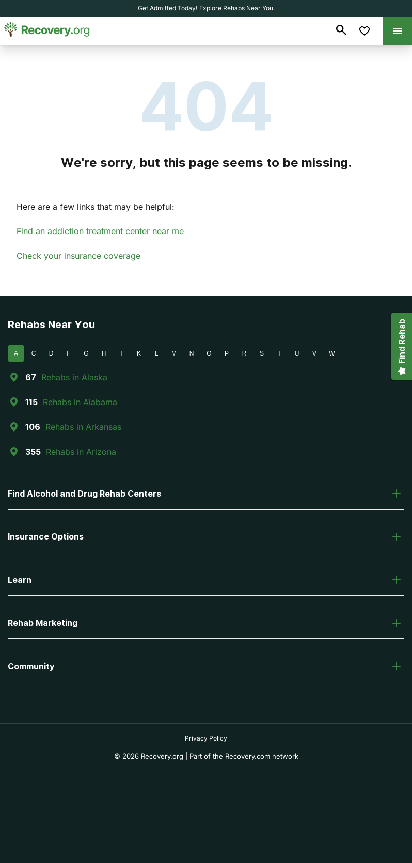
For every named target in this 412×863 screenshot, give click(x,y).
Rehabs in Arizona (81, 451)
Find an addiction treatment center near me (100, 231)
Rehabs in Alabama (80, 402)
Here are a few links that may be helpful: (96, 207)
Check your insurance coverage (78, 256)
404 (206, 106)
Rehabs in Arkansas (83, 427)
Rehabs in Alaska (74, 377)
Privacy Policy (206, 738)
